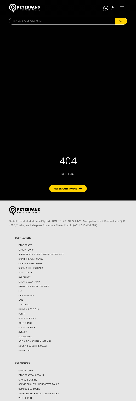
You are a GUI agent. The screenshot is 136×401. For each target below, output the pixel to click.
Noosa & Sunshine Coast (33, 346)
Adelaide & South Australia (35, 341)
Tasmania (24, 304)
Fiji (20, 291)
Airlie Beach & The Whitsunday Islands (42, 254)
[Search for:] (62, 21)
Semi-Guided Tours (29, 389)
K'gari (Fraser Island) (31, 259)
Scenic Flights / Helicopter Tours (39, 384)
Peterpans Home (68, 188)
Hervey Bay (25, 350)
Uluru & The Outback (31, 268)
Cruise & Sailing (28, 379)
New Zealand (26, 295)
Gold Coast (25, 323)
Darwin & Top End (29, 309)
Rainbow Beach (27, 318)
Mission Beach (27, 327)
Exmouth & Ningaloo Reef (34, 286)
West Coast (25, 272)
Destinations (23, 238)
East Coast (25, 245)
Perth (22, 313)
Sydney (23, 332)
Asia (21, 300)
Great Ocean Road (29, 281)
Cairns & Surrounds (30, 263)
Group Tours (26, 249)
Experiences (22, 363)
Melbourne (25, 336)
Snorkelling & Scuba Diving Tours (39, 393)
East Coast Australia (31, 375)
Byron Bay (25, 277)
